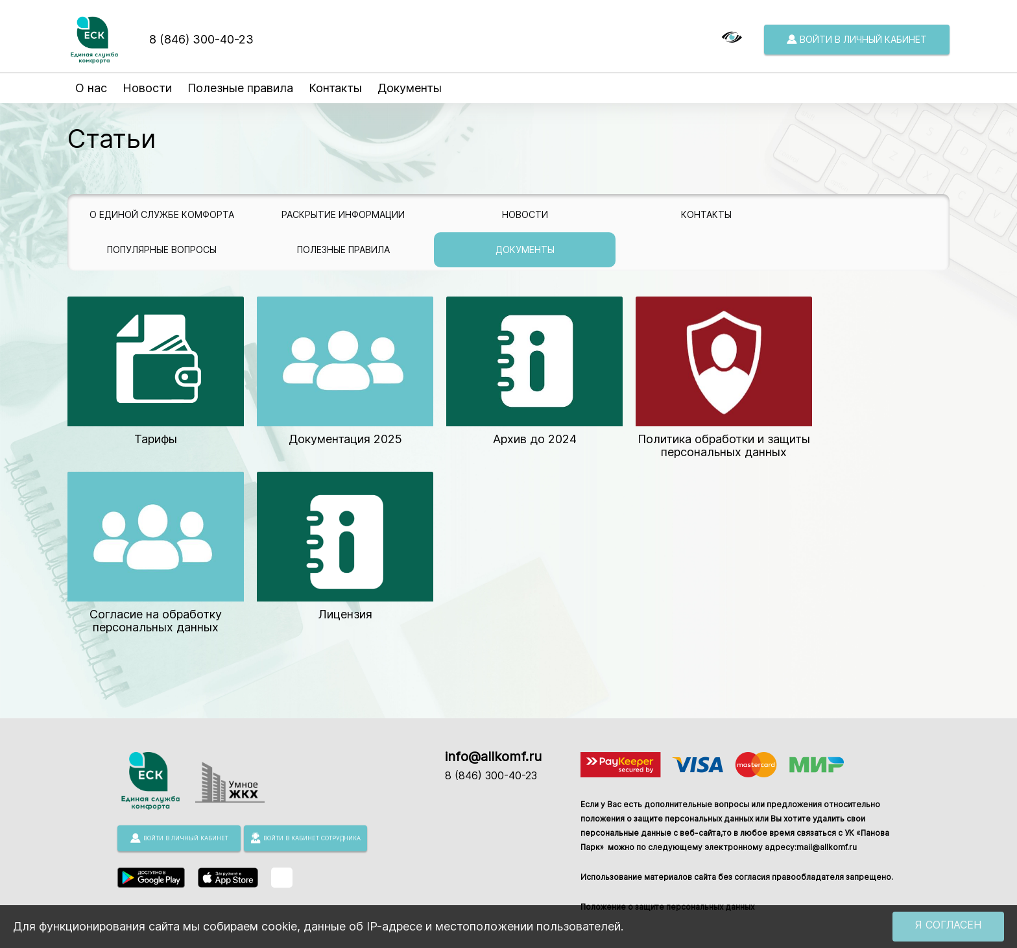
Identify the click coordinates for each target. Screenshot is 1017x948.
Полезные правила (240, 88)
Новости (147, 88)
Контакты (335, 88)
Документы (409, 88)
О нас (91, 88)
